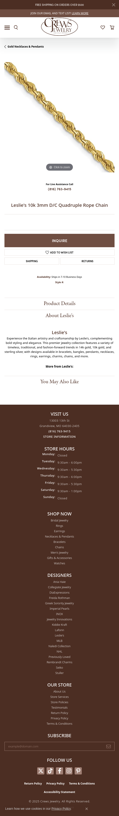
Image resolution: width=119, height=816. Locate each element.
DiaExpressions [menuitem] (59, 592)
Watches (59, 563)
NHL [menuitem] (59, 651)
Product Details (60, 303)
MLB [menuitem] (59, 641)
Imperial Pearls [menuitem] (59, 609)
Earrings (59, 531)
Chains (59, 547)
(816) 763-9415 (59, 188)
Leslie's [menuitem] (59, 635)
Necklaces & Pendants (59, 536)
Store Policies (59, 702)
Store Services (59, 697)
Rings (59, 526)
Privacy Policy (59, 718)
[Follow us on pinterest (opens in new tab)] (78, 770)
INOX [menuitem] (59, 614)
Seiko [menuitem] (59, 667)
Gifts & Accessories (59, 558)
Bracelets (59, 542)
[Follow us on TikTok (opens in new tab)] (50, 770)
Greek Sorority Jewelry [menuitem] (59, 603)
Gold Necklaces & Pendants (26, 46)
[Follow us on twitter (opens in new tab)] (40, 770)
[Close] (113, 5)
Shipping (32, 261)
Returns (87, 261)
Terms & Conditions (59, 724)
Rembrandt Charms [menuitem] (59, 662)
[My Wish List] (103, 27)
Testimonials (59, 707)
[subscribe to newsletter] (108, 746)
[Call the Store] (60, 431)
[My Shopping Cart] (112, 27)
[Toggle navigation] (7, 27)
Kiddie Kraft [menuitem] (59, 625)
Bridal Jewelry (59, 520)
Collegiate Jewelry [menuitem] (59, 587)
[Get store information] (59, 437)
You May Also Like (59, 381)
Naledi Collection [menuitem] (60, 646)
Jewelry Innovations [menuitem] (59, 619)
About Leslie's (59, 315)
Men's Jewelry (59, 552)
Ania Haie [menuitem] (59, 582)
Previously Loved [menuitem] (59, 657)
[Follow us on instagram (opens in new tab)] (68, 770)
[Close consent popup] (86, 809)
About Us (59, 691)
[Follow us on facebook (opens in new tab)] (59, 770)
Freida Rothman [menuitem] (59, 598)
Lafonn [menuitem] (59, 630)
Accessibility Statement (59, 792)
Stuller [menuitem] (59, 673)
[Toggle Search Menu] (16, 27)
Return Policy (59, 713)
